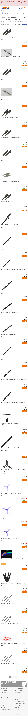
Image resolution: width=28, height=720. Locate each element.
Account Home (4, 690)
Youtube (16, 712)
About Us (3, 707)
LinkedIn (16, 714)
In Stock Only (19, 24)
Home (2, 12)
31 (15, 676)
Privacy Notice (18, 692)
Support (16, 699)
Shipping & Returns (19, 690)
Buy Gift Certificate (19, 697)
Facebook (17, 707)
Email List (3, 712)
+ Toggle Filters (24, 24)
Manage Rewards (4, 697)
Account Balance (4, 694)
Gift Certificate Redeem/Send (7, 696)
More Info (24, 568)
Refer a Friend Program (20, 703)
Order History (4, 692)
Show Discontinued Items (7, 26)
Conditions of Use (18, 694)
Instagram (17, 709)
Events (2, 711)
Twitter (16, 711)
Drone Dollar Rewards (19, 701)
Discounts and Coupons (6, 709)
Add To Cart (24, 45)
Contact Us (17, 696)
